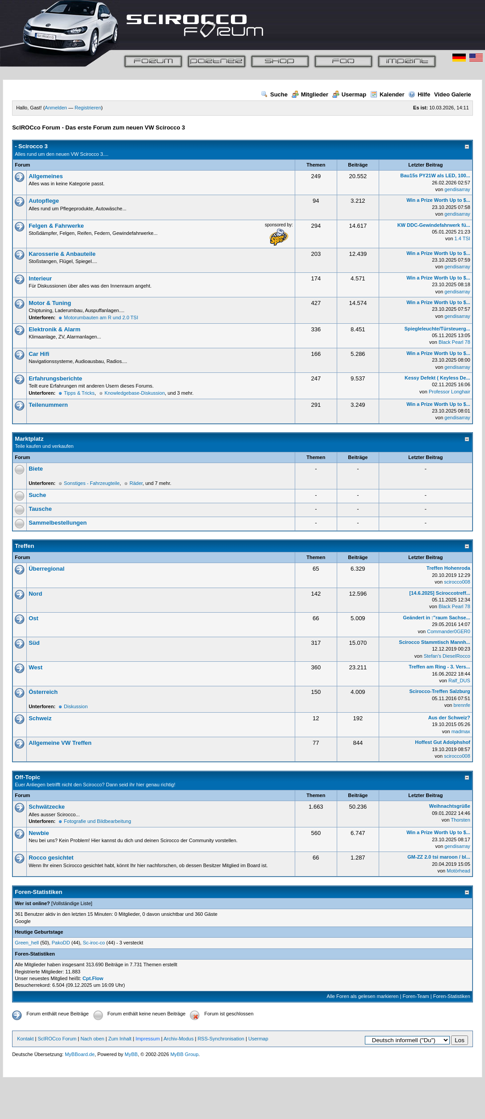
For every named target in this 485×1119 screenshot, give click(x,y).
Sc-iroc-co (94, 942)
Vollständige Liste (72, 903)
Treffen (24, 546)
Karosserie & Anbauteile (62, 254)
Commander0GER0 (448, 631)
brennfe (462, 705)
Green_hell (27, 942)
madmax (461, 731)
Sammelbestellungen (58, 522)
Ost (33, 618)
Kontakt (25, 1038)
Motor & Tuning (50, 303)
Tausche (40, 508)
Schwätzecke (47, 806)
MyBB (131, 1054)
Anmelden (56, 107)
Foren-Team (415, 996)
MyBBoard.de (80, 1054)
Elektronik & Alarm (54, 329)
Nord (35, 593)
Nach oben (92, 1038)
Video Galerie (452, 94)
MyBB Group (184, 1054)
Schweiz (40, 718)
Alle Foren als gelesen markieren (363, 996)
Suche (274, 94)
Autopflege (44, 200)
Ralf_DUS (459, 680)
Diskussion (76, 706)
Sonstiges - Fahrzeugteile (92, 483)
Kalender (387, 94)
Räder (136, 483)
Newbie (39, 833)
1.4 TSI (462, 238)
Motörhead (458, 870)
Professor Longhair (449, 391)
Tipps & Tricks (79, 393)
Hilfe (419, 94)
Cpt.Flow (93, 978)
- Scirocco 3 (31, 146)
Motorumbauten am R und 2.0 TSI (101, 317)
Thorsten (460, 820)
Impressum (147, 1038)
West (35, 667)
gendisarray (457, 189)
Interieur (40, 278)
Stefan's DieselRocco (447, 656)
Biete (36, 468)
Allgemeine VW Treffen (60, 742)
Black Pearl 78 (454, 342)
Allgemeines (46, 176)
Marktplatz (29, 438)
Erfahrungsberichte (55, 378)
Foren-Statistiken (451, 996)
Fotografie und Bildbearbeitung (97, 821)
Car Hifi (39, 354)
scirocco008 (457, 582)
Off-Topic (27, 777)
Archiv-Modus (178, 1038)
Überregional (46, 568)
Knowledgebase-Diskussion (135, 393)
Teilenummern (48, 404)
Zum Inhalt (119, 1038)
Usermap (349, 94)
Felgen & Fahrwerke (56, 225)
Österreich (43, 692)
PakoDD (61, 942)
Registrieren (88, 107)
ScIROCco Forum (57, 1038)
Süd (34, 642)
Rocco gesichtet (51, 857)
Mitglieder (310, 94)
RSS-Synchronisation (220, 1038)
